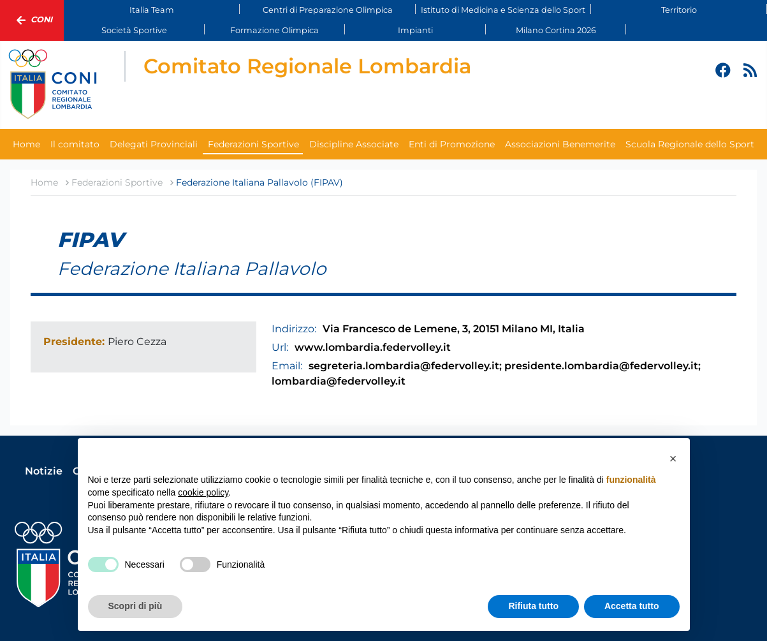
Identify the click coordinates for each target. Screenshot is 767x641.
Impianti (415, 30)
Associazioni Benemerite (560, 144)
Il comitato (74, 144)
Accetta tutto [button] (631, 606)
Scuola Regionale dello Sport (689, 144)
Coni (31, 20)
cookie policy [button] (203, 492)
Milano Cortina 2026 (556, 30)
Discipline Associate (353, 144)
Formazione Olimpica (274, 30)
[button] (673, 458)
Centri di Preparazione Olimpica (328, 10)
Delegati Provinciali (154, 144)
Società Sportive (134, 30)
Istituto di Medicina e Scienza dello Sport (503, 10)
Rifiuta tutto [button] (533, 606)
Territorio (679, 10)
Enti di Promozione (452, 144)
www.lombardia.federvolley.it (373, 347)
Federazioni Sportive (253, 144)
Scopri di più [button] (135, 606)
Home (26, 144)
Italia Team (151, 10)
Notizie (43, 471)
